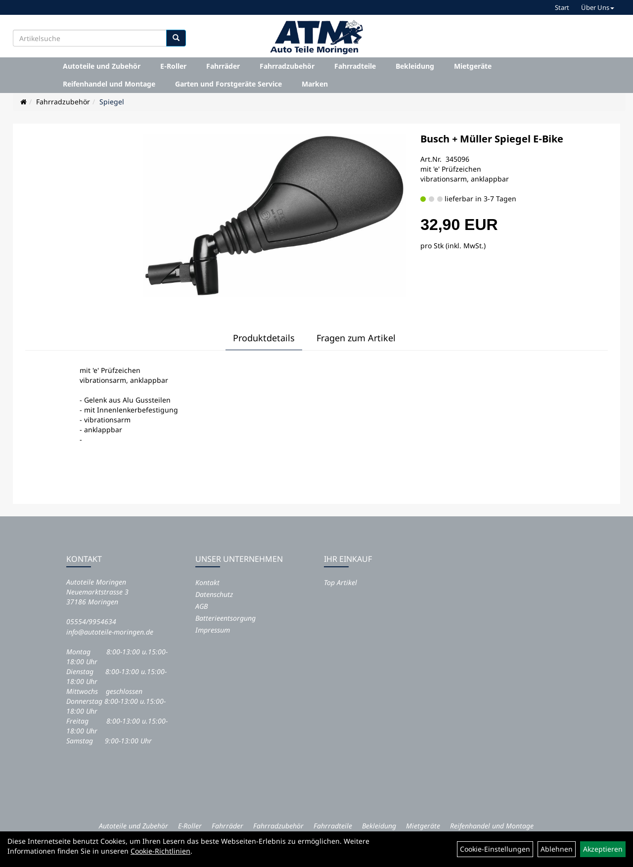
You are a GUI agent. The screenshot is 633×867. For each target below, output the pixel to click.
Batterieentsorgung (225, 618)
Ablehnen (557, 849)
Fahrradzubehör (287, 66)
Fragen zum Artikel (356, 338)
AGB (201, 606)
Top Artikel (340, 582)
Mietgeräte (473, 66)
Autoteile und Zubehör (101, 66)
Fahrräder (223, 66)
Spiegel (111, 101)
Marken (315, 84)
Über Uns (597, 7)
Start (562, 7)
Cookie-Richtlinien (160, 851)
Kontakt (207, 582)
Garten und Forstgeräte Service (228, 84)
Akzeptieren (603, 849)
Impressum (212, 630)
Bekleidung (415, 66)
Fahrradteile (355, 66)
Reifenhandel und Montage (109, 84)
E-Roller (173, 66)
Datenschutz (214, 594)
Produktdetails (264, 338)
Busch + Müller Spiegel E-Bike (491, 138)
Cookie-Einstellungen (495, 849)
